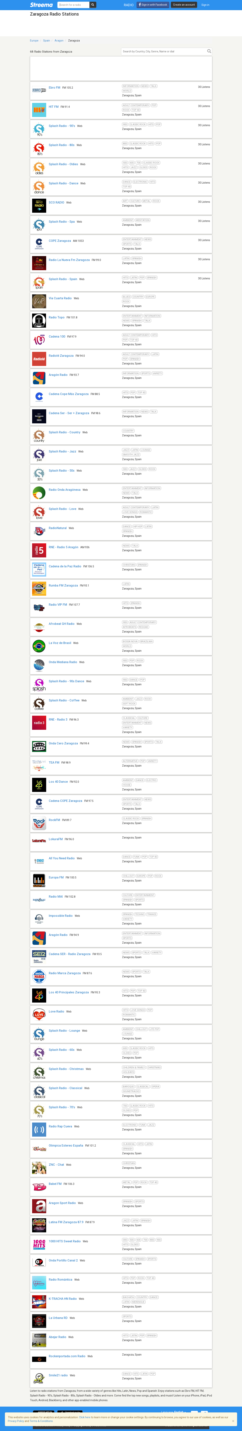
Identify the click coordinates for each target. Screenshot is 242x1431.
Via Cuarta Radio (60, 298)
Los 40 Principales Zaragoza (69, 992)
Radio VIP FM (58, 604)
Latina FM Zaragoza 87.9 (66, 1222)
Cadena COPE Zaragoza (65, 801)
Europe (34, 40)
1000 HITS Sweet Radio (65, 1241)
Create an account (184, 4)
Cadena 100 (57, 336)
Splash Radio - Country (64, 432)
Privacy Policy (16, 1421)
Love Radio (56, 1011)
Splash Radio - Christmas (66, 1069)
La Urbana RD (58, 1318)
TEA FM (54, 762)
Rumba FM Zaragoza (63, 585)
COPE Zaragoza (60, 241)
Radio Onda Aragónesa (65, 490)
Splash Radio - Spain (63, 279)
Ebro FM (54, 87)
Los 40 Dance (58, 781)
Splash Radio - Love (62, 509)
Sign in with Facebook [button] (153, 4)
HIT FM (54, 107)
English (180, 1412)
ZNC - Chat (56, 1164)
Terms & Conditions (41, 1421)
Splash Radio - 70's (62, 1107)
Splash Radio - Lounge (64, 1030)
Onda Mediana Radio (63, 662)
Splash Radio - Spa (62, 221)
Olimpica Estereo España (66, 1145)
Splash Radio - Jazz (62, 451)
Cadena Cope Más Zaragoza (69, 394)
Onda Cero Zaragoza (63, 743)
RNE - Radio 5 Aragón (63, 547)
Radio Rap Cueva (60, 1126)
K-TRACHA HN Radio (63, 1299)
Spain (46, 40)
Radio (129, 5)
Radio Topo (57, 317)
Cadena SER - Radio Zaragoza (69, 954)
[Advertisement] (121, 80)
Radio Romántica (60, 1279)
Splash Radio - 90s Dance (66, 681)
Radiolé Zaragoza (61, 355)
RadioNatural (58, 528)
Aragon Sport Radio (62, 1203)
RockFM (54, 820)
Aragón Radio (58, 375)
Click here (84, 1417)
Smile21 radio (58, 1375)
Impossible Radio (61, 916)
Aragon (59, 40)
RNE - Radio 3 (58, 719)
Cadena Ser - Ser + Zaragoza (69, 413)
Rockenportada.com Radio (67, 1356)
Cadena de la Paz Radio (65, 566)
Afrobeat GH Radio (62, 624)
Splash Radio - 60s (62, 1050)
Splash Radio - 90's (62, 126)
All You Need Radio (62, 858)
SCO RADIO (56, 202)
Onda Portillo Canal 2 (63, 1260)
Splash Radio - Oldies (63, 164)
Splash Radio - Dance (63, 183)
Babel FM (55, 1184)
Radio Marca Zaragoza (65, 973)
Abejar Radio (57, 1337)
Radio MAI (56, 896)
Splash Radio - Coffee (64, 700)
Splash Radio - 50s (62, 470)
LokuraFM (56, 839)
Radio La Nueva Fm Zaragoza (69, 260)
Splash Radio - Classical (65, 1088)
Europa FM (56, 877)
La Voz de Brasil (60, 643)
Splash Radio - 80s (62, 145)
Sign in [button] (205, 4)
